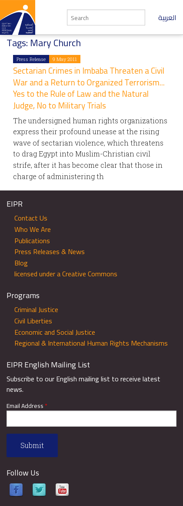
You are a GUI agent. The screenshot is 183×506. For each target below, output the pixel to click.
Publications (32, 240)
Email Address (27, 406)
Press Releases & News (49, 251)
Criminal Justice (36, 309)
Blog (21, 262)
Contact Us (30, 217)
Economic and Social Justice (54, 332)
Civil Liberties (33, 320)
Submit (32, 445)
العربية (167, 17)
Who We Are (32, 229)
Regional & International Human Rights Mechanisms (91, 343)
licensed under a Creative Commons (65, 273)
